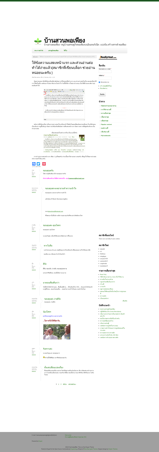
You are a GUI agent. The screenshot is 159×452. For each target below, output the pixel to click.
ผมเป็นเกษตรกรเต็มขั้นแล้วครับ (110, 318)
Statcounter (68, 435)
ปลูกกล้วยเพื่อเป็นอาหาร (107, 282)
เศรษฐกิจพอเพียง (53, 50)
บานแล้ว (103, 286)
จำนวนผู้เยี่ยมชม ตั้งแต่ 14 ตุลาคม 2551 (75, 437)
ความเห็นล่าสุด (106, 113)
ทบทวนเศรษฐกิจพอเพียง (107, 309)
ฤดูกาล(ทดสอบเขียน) (106, 289)
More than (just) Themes (91, 449)
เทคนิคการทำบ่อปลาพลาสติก (109, 337)
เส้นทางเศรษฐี (104, 323)
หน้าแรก (35, 57)
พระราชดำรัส (38, 50)
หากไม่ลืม (48, 245)
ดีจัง (44, 263)
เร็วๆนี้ (102, 284)
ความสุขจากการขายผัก (107, 333)
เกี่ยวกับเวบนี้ (105, 132)
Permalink (34, 176)
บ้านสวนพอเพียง (64, 40)
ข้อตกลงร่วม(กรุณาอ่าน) (108, 106)
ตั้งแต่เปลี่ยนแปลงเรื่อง (53, 367)
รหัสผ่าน (102, 75)
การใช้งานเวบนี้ (106, 109)
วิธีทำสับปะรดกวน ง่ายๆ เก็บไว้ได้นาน (112, 277)
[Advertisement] (79, 18)
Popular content (106, 124)
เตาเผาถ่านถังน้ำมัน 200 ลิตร (109, 335)
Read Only (103, 274)
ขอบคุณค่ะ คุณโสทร (51, 225)
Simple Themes (112, 449)
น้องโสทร (47, 311)
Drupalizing (73, 449)
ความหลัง (103, 296)
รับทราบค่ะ (47, 348)
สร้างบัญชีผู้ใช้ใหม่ (106, 86)
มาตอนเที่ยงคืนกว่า (51, 282)
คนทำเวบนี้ (104, 128)
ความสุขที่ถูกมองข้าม (106, 321)
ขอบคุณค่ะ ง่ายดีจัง (52, 298)
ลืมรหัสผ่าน (103, 88)
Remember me (105, 82)
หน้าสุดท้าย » (72, 384)
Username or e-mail (105, 69)
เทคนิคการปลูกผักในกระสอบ (109, 326)
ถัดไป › (65, 384)
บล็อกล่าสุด (104, 121)
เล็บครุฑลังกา (104, 298)
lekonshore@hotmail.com (55, 211)
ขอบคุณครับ (48, 170)
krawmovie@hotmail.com (76, 178)
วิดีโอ (65, 50)
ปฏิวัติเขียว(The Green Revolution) (110, 311)
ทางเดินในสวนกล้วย (106, 279)
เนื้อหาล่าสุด (105, 117)
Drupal (40, 441)
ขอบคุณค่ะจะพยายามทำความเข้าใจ (60, 188)
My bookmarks (106, 135)
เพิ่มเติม (124, 301)
